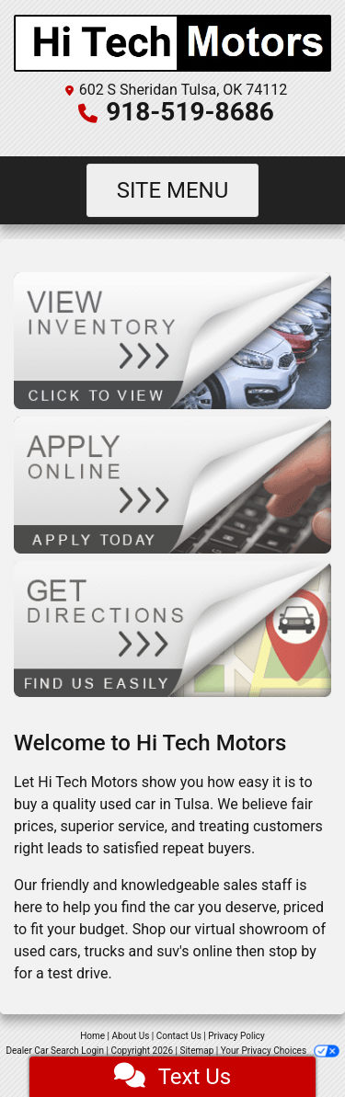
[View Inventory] (172, 340)
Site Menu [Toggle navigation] (173, 190)
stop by (292, 951)
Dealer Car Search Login (55, 1051)
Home (92, 1036)
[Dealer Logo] (172, 43)
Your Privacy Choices (280, 1051)
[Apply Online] (172, 484)
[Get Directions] (172, 627)
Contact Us (178, 1036)
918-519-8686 (190, 112)
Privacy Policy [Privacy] (236, 1036)
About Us (131, 1036)
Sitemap (196, 1051)
